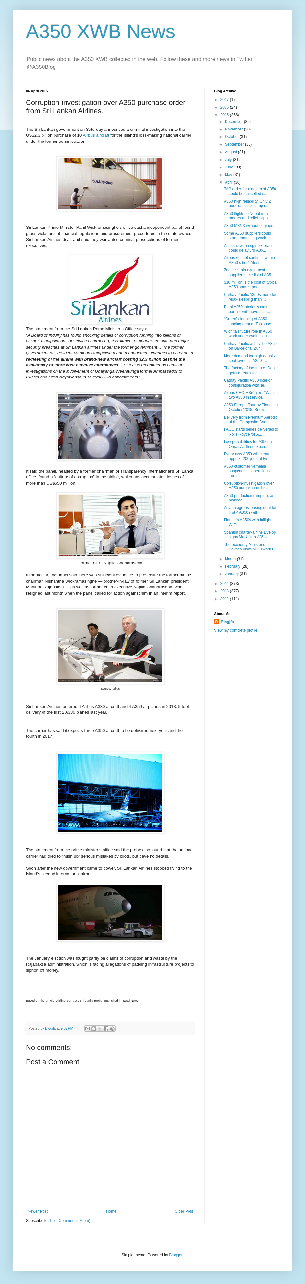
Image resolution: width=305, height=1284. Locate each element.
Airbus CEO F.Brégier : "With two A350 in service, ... (249, 395)
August (231, 152)
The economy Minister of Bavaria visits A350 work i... (250, 546)
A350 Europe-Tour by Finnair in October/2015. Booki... (251, 407)
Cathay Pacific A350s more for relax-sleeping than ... (250, 297)
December (234, 121)
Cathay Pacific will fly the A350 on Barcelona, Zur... (250, 346)
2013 (225, 591)
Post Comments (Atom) (70, 1220)
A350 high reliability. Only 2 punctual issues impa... (247, 203)
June (229, 167)
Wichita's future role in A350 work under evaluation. (248, 333)
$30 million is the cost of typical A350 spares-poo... (250, 284)
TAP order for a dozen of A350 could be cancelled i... (250, 191)
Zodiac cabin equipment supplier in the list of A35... (249, 272)
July (229, 159)
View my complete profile (235, 630)
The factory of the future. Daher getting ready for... (251, 370)
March (231, 559)
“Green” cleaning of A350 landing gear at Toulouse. (248, 321)
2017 (225, 99)
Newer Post (38, 1211)
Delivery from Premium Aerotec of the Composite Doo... (251, 419)
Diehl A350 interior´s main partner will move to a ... (247, 309)
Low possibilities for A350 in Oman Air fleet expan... (248, 444)
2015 (225, 115)
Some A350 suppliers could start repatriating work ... (247, 235)
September (235, 144)
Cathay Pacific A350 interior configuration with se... (248, 382)
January (232, 574)
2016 (225, 107)
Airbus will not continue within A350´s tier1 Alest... (249, 260)
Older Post (184, 1211)
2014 (225, 583)
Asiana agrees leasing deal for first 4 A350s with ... (250, 509)
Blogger (175, 1255)
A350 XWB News (100, 31)
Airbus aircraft (96, 135)
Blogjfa (227, 622)
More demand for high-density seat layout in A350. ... (249, 358)
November (234, 129)
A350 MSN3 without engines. (249, 225)
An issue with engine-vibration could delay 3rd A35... (249, 248)
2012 (225, 599)
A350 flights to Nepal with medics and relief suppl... (248, 215)
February (233, 566)
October (232, 136)
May (229, 174)
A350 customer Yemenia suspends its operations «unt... (247, 471)
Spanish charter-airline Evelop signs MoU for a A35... (250, 534)
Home (111, 1211)
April (229, 182)
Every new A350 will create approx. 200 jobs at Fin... (248, 456)
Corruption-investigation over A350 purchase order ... (249, 485)
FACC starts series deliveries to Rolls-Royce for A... (251, 431)
